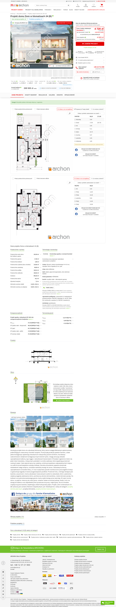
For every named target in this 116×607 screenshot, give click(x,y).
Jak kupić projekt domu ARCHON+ (19, 578)
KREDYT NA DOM (79, 9)
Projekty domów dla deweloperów (21, 539)
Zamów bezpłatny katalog (96, 9)
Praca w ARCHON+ (15, 577)
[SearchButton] (68, 5)
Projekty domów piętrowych (68, 534)
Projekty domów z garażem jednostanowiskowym (70, 537)
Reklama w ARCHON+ (16, 590)
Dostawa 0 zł (45, 567)
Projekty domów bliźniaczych (51, 534)
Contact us (14, 592)
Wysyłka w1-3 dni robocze (80, 52)
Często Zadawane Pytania (17, 573)
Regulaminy (13, 582)
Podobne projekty (35, 19)
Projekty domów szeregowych (82, 563)
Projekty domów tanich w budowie (83, 561)
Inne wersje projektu (19, 19)
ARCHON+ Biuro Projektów (18, 556)
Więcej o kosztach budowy (48, 88)
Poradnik (48, 9)
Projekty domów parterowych (81, 572)
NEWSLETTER (77, 1)
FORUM (65, 9)
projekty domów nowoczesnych (45, 489)
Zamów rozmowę (83, 72)
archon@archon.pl (15, 567)
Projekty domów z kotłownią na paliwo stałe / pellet (43, 537)
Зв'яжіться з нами (16, 593)
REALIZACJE (57, 9)
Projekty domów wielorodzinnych (82, 567)
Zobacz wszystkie (100, 516)
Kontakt (12, 569)
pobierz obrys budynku (63, 400)
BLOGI (71, 9)
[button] (89, 150)
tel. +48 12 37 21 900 (20, 564)
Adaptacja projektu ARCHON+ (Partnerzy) (21, 580)
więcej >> (52, 255)
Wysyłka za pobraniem (48, 569)
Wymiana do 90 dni (47, 563)
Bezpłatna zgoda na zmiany (49, 561)
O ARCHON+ (13, 575)
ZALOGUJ (69, 1)
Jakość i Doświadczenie (48, 559)
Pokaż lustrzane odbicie (18, 417)
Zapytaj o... (97, 72)
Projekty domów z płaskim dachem (94, 537)
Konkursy (12, 586)
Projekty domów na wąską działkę (86, 534)
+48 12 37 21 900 (99, 67)
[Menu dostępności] (3, 563)
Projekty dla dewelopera (34, 9)
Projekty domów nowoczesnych (20, 537)
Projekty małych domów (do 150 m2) (32, 534)
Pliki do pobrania (65, 88)
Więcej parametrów (67, 84)
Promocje (12, 584)
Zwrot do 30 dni (46, 565)
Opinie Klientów (14, 588)
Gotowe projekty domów (80, 559)
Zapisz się (100, 549)
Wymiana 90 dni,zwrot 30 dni (99, 52)
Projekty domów (17, 9)
